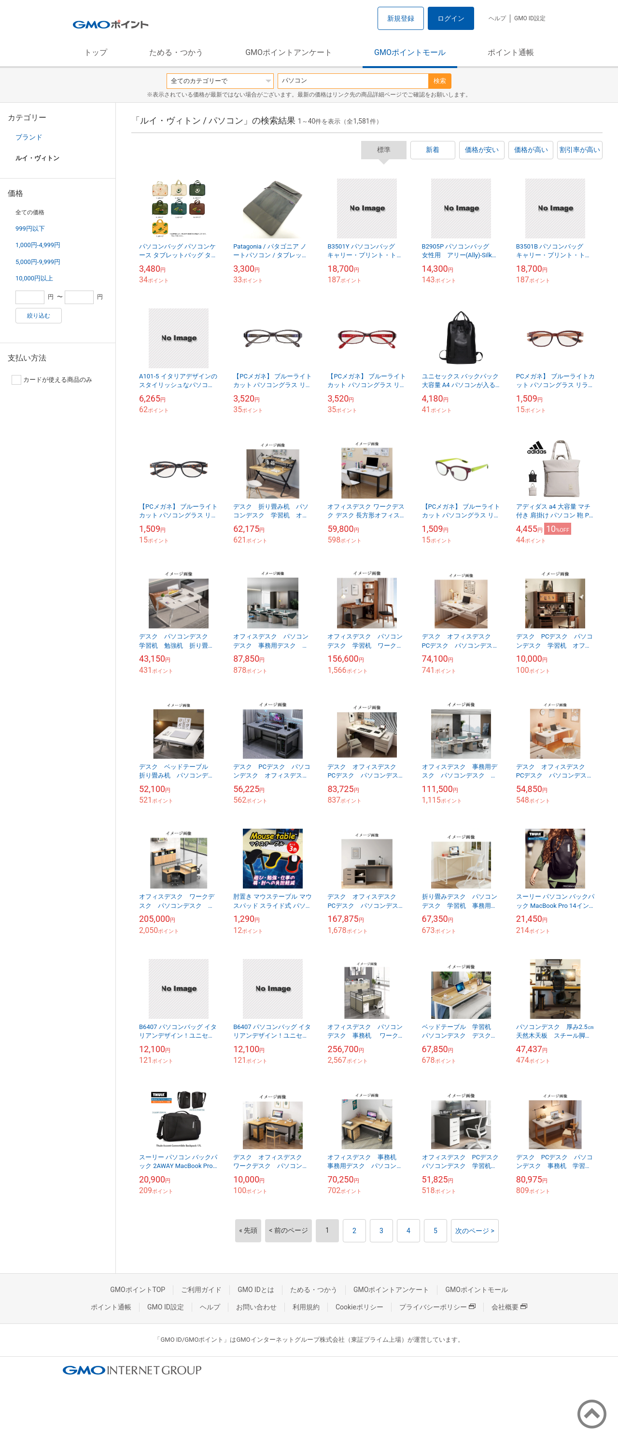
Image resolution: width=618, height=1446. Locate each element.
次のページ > (474, 1231)
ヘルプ (497, 18)
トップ (95, 52)
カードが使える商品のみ (52, 380)
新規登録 (400, 18)
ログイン (450, 18)
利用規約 (306, 1307)
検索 (440, 80)
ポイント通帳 (511, 52)
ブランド (28, 137)
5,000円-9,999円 (37, 261)
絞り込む (38, 315)
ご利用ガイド (201, 1289)
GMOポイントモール (410, 52)
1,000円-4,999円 (37, 245)
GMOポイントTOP (137, 1289)
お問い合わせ (256, 1307)
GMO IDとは (256, 1289)
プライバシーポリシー (437, 1307)
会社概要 (509, 1307)
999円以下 (30, 228)
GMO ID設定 (530, 18)
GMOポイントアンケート (288, 52)
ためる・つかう (176, 52)
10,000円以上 (34, 278)
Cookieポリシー (359, 1307)
